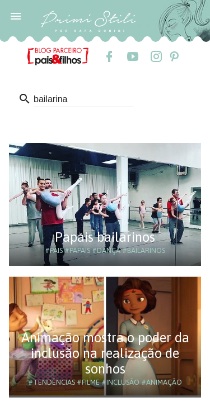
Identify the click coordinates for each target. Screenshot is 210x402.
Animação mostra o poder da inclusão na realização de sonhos (105, 353)
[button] (15, 15)
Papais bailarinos (105, 237)
